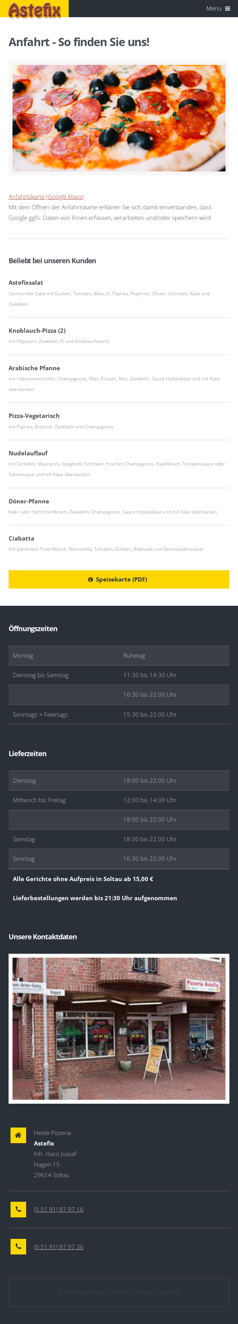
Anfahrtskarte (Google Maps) (46, 196)
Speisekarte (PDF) (121, 579)
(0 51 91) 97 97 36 (58, 1247)
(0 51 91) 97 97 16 (58, 1209)
